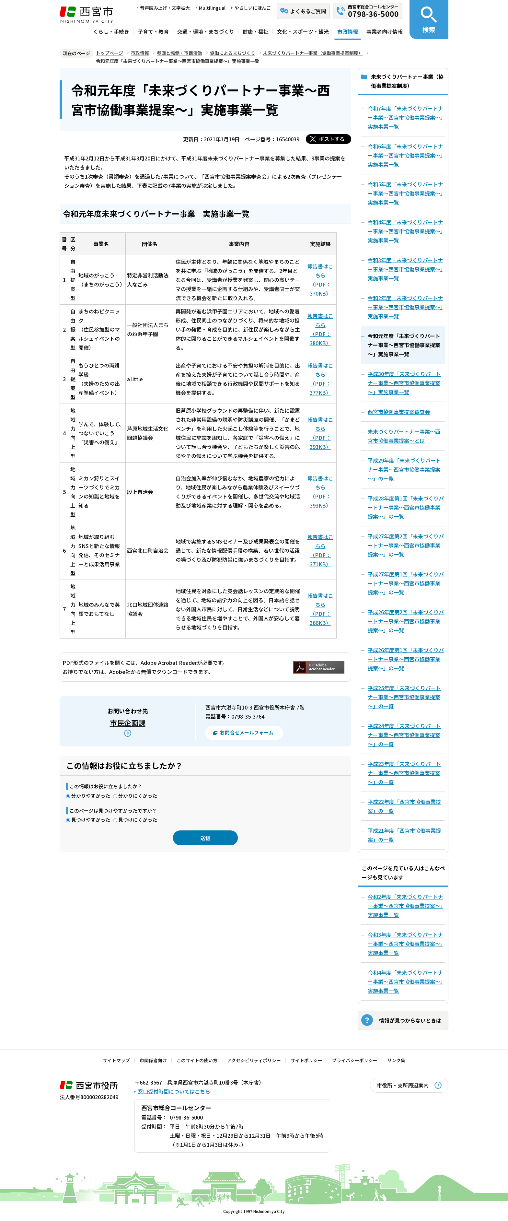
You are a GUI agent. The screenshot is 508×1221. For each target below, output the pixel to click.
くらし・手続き (111, 31)
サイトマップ (116, 1060)
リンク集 (396, 1060)
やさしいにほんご (253, 8)
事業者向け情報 (384, 31)
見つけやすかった (90, 819)
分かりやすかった (90, 795)
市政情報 (347, 31)
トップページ (109, 53)
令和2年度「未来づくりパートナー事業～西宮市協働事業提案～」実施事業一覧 (405, 906)
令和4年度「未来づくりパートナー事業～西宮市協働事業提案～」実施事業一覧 (405, 981)
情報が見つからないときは (410, 1020)
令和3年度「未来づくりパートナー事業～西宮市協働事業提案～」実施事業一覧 (405, 944)
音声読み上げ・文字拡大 (165, 8)
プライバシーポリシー (354, 1060)
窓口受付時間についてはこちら (174, 1091)
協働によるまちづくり (232, 53)
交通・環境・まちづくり (205, 31)
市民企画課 (127, 722)
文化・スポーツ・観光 (303, 31)
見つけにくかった (137, 819)
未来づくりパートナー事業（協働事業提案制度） (313, 53)
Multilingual (212, 8)
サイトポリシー (306, 1060)
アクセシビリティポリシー (254, 1060)
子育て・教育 (153, 31)
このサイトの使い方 (197, 1060)
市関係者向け (153, 1060)
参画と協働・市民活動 (179, 53)
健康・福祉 (256, 31)
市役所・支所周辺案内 (403, 1085)
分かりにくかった (137, 795)
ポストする (332, 139)
